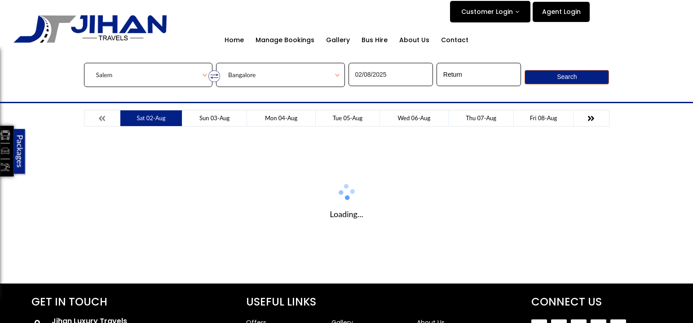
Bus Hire (375, 40)
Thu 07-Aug (481, 118)
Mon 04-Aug (281, 118)
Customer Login (487, 11)
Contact (454, 40)
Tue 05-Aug (347, 118)
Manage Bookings (285, 40)
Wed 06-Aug (413, 118)
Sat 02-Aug (151, 118)
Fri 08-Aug (543, 118)
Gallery (338, 40)
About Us (414, 40)
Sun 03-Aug (214, 118)
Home (234, 40)
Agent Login (561, 11)
